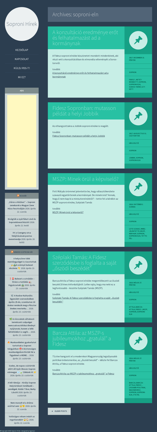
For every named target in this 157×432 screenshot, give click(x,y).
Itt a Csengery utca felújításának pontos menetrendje (20, 236)
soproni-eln (134, 84)
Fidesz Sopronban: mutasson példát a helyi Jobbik (84, 111)
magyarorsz (134, 390)
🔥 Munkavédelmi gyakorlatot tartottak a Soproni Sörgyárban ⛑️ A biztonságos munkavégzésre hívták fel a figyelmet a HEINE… (21, 349)
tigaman (32, 431)
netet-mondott (135, 80)
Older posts (59, 411)
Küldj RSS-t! (22, 68)
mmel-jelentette (137, 230)
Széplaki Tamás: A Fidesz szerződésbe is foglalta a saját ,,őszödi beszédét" (84, 263)
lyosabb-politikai (137, 387)
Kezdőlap (21, 50)
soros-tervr (135, 87)
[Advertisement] (21, 141)
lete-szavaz (134, 229)
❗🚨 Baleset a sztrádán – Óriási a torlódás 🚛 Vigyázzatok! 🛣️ (21, 282)
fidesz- (132, 79)
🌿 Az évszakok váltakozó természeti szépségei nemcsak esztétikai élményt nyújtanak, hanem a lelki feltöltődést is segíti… (21, 325)
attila (132, 307)
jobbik (132, 158)
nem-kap (132, 233)
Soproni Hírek (21, 23)
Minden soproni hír (23, 252)
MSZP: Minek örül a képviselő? (85, 178)
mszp (142, 231)
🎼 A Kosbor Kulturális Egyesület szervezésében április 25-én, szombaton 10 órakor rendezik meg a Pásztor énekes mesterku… (21, 302)
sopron (132, 72)
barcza (132, 383)
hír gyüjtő (134, 143)
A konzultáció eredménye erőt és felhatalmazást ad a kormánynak (85, 38)
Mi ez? (22, 77)
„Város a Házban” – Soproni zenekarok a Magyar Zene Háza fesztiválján (21, 205)
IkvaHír (23, 195)
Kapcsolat (22, 59)
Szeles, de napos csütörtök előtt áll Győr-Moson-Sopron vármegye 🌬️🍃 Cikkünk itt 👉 (21, 369)
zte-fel (136, 395)
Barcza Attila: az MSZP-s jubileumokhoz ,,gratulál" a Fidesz (81, 338)
